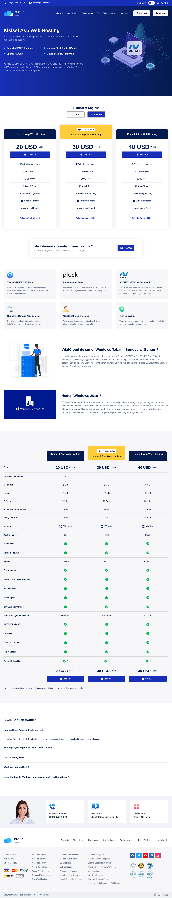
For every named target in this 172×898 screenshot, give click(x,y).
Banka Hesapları (127, 840)
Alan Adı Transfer (39, 859)
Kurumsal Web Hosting (41, 875)
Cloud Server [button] (87, 13)
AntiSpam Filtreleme (68, 871)
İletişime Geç (126, 248)
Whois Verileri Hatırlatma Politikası (102, 867)
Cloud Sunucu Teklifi (68, 859)
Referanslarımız (109, 840)
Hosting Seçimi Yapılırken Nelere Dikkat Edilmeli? (29, 748)
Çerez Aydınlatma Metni (98, 879)
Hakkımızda (93, 840)
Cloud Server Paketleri (69, 855)
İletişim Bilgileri (160, 840)
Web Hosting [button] (72, 13)
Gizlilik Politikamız (95, 875)
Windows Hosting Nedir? (16, 767)
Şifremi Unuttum (10, 863)
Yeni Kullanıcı (9, 859)
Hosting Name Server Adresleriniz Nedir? (25, 730)
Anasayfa (65, 840)
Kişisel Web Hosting (40, 871)
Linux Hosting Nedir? (14, 757)
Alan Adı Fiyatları (39, 863)
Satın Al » (30, 154)
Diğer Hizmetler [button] (109, 13)
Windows (96, 114)
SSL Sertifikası (66, 867)
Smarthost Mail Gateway (70, 875)
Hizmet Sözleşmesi (96, 855)
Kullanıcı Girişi (10, 855)
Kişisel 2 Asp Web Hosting (86, 134)
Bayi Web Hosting (39, 879)
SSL (98, 13)
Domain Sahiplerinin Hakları (99, 863)
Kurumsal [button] (124, 13)
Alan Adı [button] (59, 13)
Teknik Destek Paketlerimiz (71, 879)
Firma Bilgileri (144, 840)
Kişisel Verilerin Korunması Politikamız (104, 883)
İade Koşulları (93, 871)
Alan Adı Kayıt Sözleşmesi (99, 859)
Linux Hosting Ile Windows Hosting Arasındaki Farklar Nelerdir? (36, 777)
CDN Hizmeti (65, 863)
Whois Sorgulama (39, 867)
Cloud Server (78, 840)
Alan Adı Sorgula (39, 855)
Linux (75, 114)
